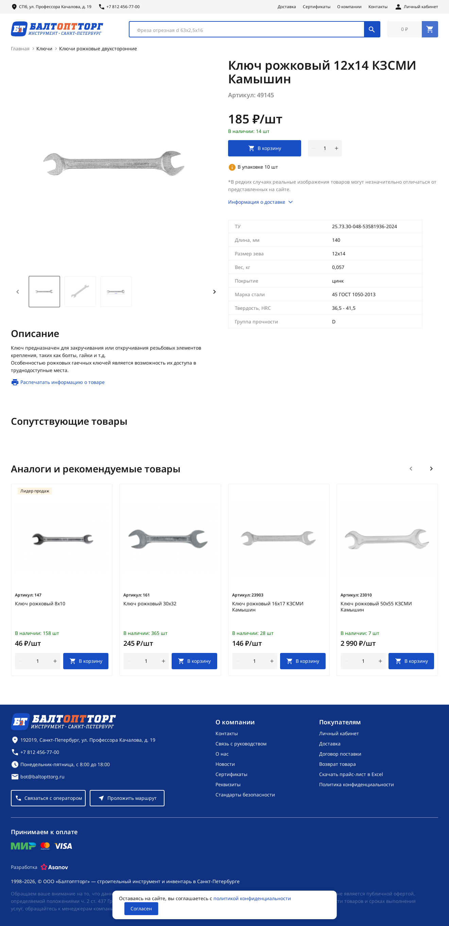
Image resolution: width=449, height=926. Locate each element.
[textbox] (250, 31)
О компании (349, 7)
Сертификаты (316, 7)
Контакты (377, 7)
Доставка (287, 7)
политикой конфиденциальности (252, 898)
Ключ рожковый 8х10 (40, 605)
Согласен (141, 908)
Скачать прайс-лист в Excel (351, 774)
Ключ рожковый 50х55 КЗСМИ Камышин (376, 608)
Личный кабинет (339, 733)
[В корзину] (86, 662)
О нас (222, 754)
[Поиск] (372, 29)
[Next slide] (214, 293)
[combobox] (254, 30)
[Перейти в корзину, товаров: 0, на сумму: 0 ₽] (412, 30)
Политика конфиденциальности (356, 784)
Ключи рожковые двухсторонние (98, 50)
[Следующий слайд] (431, 470)
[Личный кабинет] (416, 7)
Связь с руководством (240, 743)
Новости (225, 764)
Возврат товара (337, 764)
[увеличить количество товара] (336, 149)
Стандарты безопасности (245, 794)
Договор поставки (340, 754)
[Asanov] (54, 867)
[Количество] (325, 149)
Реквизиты (228, 784)
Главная (20, 50)
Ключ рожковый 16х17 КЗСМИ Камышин (268, 608)
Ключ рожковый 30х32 (149, 605)
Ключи (44, 50)
